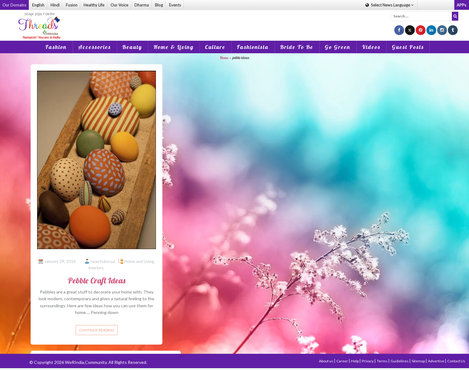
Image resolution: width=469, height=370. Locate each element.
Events (175, 4)
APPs (462, 4)
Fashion (56, 46)
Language (389, 4)
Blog (159, 4)
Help (355, 361)
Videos (371, 46)
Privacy (368, 361)
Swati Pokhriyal (103, 261)
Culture (215, 46)
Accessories (94, 46)
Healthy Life (94, 4)
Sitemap (419, 361)
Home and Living (139, 261)
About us (326, 361)
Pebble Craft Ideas (96, 280)
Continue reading (96, 330)
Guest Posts (408, 46)
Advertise (436, 361)
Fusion (72, 4)
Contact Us (456, 361)
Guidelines (400, 361)
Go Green (337, 46)
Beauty (132, 46)
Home (224, 57)
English (38, 4)
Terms (382, 361)
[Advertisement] (234, 21)
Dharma (141, 4)
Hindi (55, 4)
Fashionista (253, 46)
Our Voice (119, 4)
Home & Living (173, 46)
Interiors (96, 267)
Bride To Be (296, 46)
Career (342, 361)
